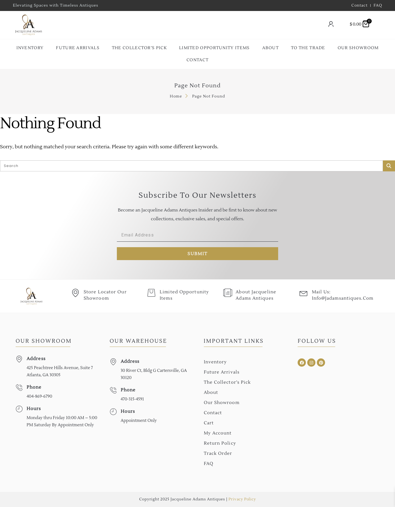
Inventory (30, 48)
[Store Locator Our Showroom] (75, 293)
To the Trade (308, 48)
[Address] (19, 359)
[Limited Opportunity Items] (151, 293)
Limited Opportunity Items (214, 48)
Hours (34, 408)
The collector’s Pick (139, 48)
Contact (197, 60)
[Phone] (19, 387)
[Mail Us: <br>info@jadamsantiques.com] (304, 293)
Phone (34, 387)
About (270, 48)
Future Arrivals (78, 48)
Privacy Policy (242, 499)
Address (36, 358)
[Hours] (19, 409)
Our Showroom (358, 48)
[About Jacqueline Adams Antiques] (228, 293)
